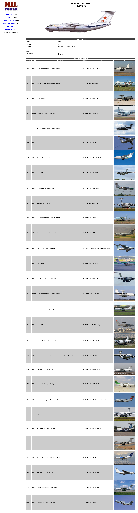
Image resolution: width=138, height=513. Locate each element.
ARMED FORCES (10, 20)
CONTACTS (11, 26)
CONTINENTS (10, 14)
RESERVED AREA (11, 29)
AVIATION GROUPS (9, 23)
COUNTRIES (9, 17)
